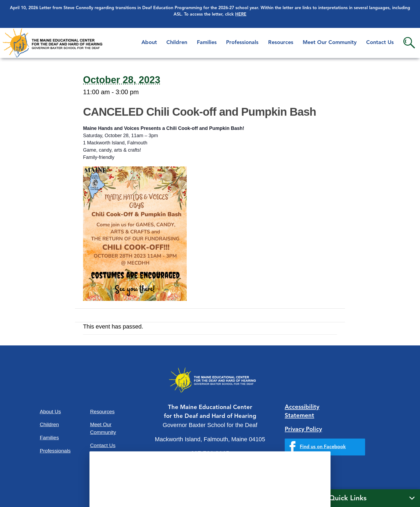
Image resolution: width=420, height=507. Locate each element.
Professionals (242, 42)
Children (176, 42)
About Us (50, 411)
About (149, 42)
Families (207, 42)
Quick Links (348, 498)
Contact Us (380, 42)
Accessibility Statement (302, 411)
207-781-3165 (210, 454)
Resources (280, 42)
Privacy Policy (303, 429)
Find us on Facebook (323, 446)
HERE (240, 14)
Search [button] (409, 43)
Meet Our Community (330, 42)
